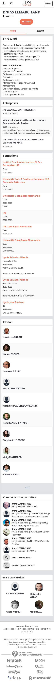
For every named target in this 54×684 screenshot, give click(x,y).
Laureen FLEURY (11, 371)
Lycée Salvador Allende (15, 257)
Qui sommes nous (10, 640)
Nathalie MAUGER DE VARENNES (20, 405)
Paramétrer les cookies (36, 642)
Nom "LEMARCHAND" (22, 557)
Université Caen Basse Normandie (21, 195)
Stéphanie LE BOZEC (14, 440)
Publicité (29, 640)
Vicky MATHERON (12, 457)
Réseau (40, 31)
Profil (13, 31)
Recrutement (39, 640)
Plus (27, 487)
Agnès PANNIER (13, 611)
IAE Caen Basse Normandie (17, 226)
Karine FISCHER (11, 354)
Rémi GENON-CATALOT (16, 422)
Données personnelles (17, 642)
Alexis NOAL (36, 611)
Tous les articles (29, 644)
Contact (21, 640)
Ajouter (27, 21)
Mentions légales (14, 644)
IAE (4, 213)
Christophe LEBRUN (35, 595)
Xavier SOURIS (11, 474)
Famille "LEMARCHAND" (23, 565)
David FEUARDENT (12, 337)
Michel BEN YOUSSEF (14, 388)
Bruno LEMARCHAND (21, 503)
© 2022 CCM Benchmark (27, 647)
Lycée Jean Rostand (13, 302)
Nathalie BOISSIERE (15, 593)
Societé (48, 640)
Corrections (41, 644)
